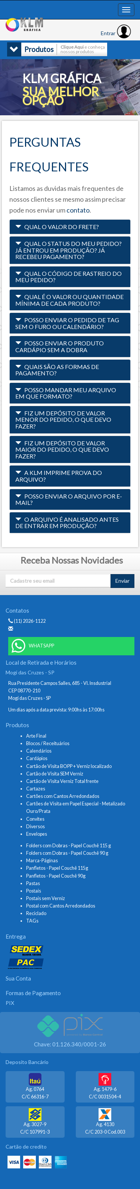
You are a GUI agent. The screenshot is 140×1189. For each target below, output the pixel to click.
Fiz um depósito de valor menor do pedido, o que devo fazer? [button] (63, 420)
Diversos (35, 826)
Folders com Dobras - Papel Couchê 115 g (68, 845)
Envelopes (36, 834)
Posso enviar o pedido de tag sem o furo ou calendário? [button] (67, 323)
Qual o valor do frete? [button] (57, 226)
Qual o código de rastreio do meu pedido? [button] (68, 276)
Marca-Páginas (42, 860)
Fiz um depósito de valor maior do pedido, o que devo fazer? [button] (62, 450)
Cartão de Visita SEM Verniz (54, 774)
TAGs (32, 921)
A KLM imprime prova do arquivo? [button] (58, 475)
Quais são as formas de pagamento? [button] (57, 369)
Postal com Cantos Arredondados (60, 906)
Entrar (116, 33)
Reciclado (36, 913)
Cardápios (36, 758)
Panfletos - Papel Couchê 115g (57, 868)
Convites (35, 819)
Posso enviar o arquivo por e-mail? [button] (68, 499)
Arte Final (36, 736)
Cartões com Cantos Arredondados (62, 796)
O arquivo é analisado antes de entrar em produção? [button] (67, 522)
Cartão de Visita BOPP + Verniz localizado (69, 766)
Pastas (33, 883)
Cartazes (35, 789)
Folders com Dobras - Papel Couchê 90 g (67, 853)
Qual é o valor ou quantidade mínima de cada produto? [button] (69, 300)
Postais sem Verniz (45, 898)
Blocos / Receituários (47, 743)
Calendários (39, 751)
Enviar (122, 580)
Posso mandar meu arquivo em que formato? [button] (65, 393)
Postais (33, 891)
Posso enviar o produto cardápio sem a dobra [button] (59, 346)
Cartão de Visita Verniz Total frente (62, 781)
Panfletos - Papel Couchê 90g (55, 876)
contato (78, 210)
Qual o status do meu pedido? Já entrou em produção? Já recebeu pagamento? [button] (68, 250)
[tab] (70, 227)
